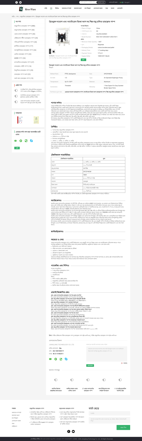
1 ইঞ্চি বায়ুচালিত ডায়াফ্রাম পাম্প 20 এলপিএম (103, 335)
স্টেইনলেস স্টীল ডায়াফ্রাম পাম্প (24, 38)
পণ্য (51, 8)
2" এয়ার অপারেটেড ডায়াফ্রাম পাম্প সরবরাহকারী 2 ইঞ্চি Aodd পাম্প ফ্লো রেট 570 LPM (88, 390)
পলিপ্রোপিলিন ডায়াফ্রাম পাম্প (24, 42)
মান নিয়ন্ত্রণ (88, 8)
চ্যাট (83, 60)
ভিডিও (57, 8)
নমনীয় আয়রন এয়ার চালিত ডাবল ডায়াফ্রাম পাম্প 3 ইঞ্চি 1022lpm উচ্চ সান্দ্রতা (72, 390)
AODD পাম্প (18, 58)
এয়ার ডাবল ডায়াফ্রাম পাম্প (23, 34)
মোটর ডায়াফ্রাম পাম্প (21, 54)
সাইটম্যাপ (14, 426)
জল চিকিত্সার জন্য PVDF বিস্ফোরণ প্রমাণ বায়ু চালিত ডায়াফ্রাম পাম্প (104, 390)
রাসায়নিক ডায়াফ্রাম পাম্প (22, 62)
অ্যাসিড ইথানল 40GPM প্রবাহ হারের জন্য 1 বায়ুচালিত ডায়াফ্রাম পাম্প (56, 390)
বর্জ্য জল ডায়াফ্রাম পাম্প (22, 78)
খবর (106, 8)
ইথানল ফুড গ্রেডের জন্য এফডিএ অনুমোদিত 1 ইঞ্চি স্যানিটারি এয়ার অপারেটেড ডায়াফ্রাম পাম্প (43, 418)
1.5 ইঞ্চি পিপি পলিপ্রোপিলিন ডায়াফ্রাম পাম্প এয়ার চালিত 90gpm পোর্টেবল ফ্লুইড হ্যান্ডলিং (31, 91)
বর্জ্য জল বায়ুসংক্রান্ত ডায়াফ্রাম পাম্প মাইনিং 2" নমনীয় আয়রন (72, 423)
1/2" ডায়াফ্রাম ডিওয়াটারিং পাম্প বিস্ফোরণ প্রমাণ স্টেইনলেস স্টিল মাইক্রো (72, 418)
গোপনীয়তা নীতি (35, 439)
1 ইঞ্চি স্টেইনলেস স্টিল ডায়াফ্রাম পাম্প (62, 335)
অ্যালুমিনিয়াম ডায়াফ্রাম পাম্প (23, 50)
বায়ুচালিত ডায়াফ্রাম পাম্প (27, 16)
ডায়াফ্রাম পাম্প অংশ (20, 74)
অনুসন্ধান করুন (101, 2)
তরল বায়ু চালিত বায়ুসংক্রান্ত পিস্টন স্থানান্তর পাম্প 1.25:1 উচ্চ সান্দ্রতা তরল (72, 413)
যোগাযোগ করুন (98, 8)
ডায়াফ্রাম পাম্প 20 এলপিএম (82, 335)
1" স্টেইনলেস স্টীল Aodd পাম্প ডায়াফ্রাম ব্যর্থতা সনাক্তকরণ (42, 423)
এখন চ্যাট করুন (113, 2)
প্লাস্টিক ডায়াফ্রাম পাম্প (21, 46)
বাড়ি (45, 8)
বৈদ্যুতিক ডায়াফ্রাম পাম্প (22, 70)
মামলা (112, 8)
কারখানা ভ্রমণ (78, 8)
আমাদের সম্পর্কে (66, 8)
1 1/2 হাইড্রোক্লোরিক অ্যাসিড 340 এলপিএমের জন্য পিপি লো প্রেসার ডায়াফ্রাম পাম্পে (120, 390)
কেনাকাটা (119, 8)
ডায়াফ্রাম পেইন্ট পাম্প (21, 66)
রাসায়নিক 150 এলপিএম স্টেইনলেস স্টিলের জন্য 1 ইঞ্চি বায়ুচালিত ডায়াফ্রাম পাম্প (43, 413)
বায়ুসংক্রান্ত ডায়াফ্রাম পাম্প (22, 30)
